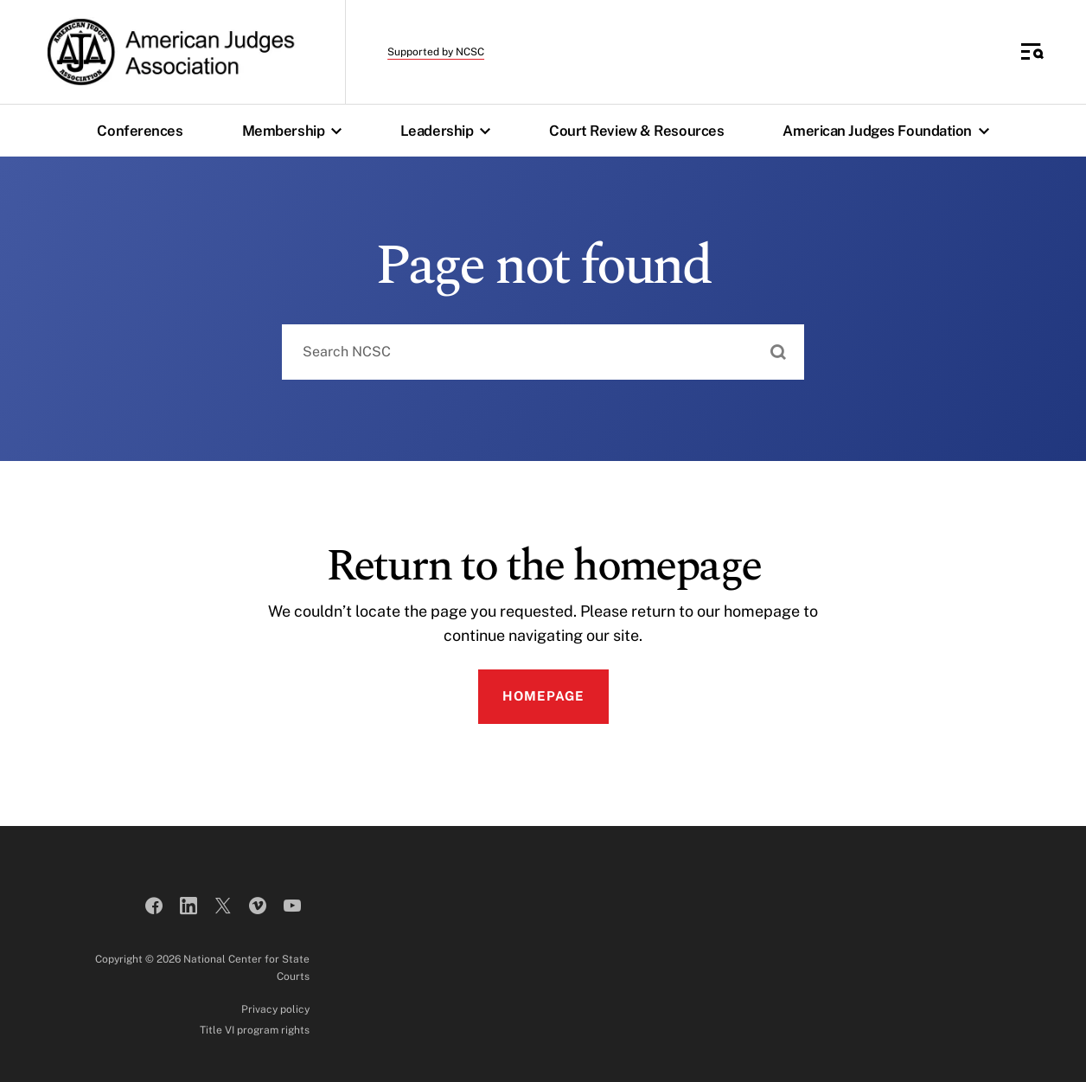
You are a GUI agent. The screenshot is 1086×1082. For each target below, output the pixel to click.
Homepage (543, 695)
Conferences (139, 130)
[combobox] (543, 352)
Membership (296, 130)
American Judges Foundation (890, 130)
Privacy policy (275, 1009)
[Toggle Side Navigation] (1032, 52)
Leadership (449, 130)
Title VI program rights (255, 1030)
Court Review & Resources (636, 130)
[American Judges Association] (169, 51)
